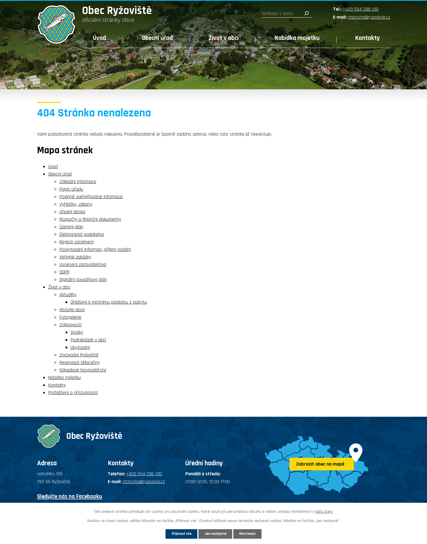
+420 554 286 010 (360, 9)
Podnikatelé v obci (88, 340)
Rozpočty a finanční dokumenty (90, 219)
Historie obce (72, 309)
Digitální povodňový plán (83, 279)
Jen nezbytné (215, 533)
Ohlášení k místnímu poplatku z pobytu (109, 302)
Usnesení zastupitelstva (82, 264)
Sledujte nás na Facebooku (69, 496)
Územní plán (71, 227)
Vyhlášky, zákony (75, 204)
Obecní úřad (157, 38)
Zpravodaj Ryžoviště (79, 355)
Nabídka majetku (297, 38)
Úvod (99, 38)
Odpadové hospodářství (82, 370)
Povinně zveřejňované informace (91, 196)
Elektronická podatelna (81, 234)
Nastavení (252, 533)
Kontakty (367, 38)
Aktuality (67, 294)
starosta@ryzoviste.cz (369, 17)
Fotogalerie (70, 317)
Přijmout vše (177, 533)
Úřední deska (72, 212)
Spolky (77, 332)
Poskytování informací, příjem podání (95, 249)
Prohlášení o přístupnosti (73, 392)
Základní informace (77, 181)
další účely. (324, 511)
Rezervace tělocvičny (79, 362)
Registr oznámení (76, 242)
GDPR (64, 272)
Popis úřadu (71, 189)
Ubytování (80, 347)
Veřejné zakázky (75, 257)
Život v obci (223, 38)
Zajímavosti (70, 325)
